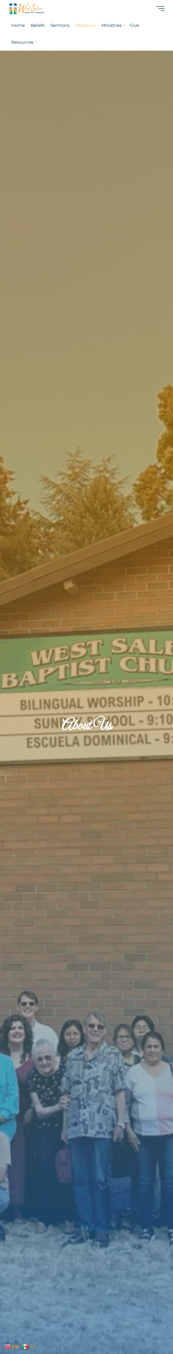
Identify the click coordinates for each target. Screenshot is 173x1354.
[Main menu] (160, 8)
